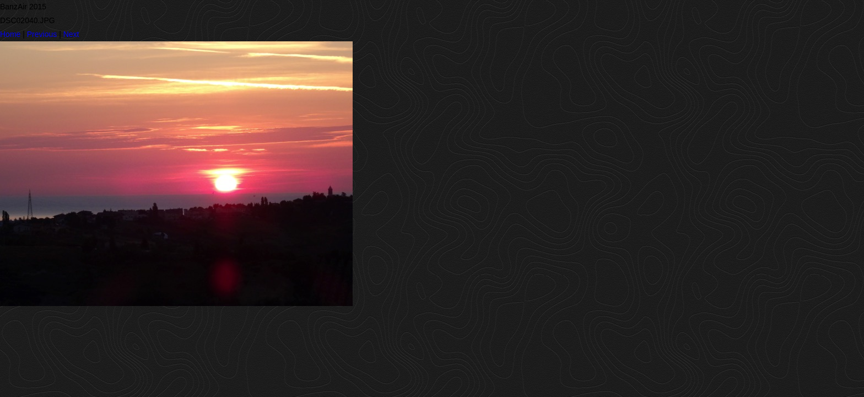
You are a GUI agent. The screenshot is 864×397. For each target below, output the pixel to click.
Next (71, 34)
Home (10, 34)
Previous (42, 34)
